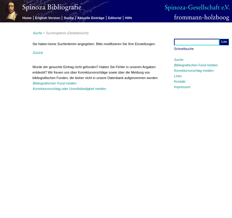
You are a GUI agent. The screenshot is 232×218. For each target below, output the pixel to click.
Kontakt (179, 81)
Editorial (114, 18)
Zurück (38, 52)
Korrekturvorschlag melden (194, 70)
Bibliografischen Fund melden (196, 65)
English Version (47, 18)
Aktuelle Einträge (91, 18)
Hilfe (128, 18)
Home (27, 18)
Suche (69, 18)
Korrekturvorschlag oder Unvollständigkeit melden (69, 89)
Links (178, 76)
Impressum (182, 87)
